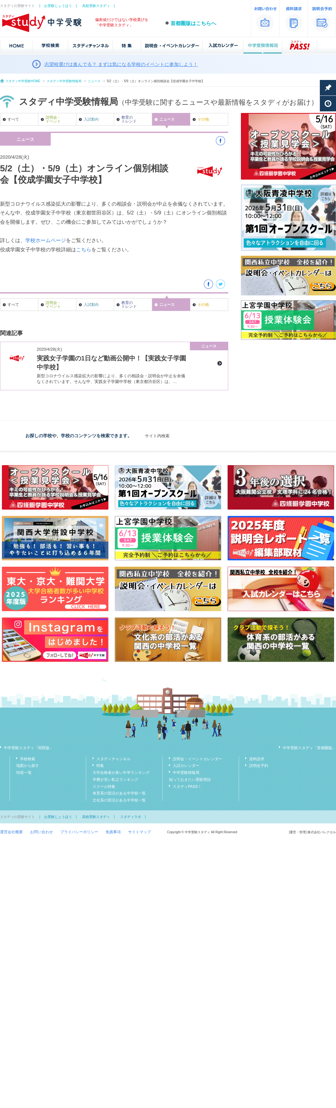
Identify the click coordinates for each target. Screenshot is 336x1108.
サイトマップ (139, 832)
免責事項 (113, 832)
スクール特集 (104, 786)
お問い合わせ (41, 832)
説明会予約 (258, 765)
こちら (83, 249)
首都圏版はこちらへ (193, 23)
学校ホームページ (45, 240)
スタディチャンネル (113, 759)
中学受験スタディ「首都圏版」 (309, 748)
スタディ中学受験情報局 (64, 81)
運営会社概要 (11, 832)
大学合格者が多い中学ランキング (121, 772)
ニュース (94, 81)
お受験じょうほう (58, 6)
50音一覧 (24, 772)
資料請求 (256, 759)
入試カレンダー (186, 765)
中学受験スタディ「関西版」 (28, 748)
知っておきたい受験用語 (190, 779)
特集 (100, 765)
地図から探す (27, 765)
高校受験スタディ (96, 6)
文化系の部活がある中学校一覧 (119, 800)
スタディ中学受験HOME (22, 81)
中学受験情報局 (186, 772)
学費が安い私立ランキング (115, 779)
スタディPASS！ (187, 786)
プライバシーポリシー (79, 832)
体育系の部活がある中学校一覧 (119, 793)
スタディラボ (130, 817)
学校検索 (27, 759)
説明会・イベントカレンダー (197, 759)
